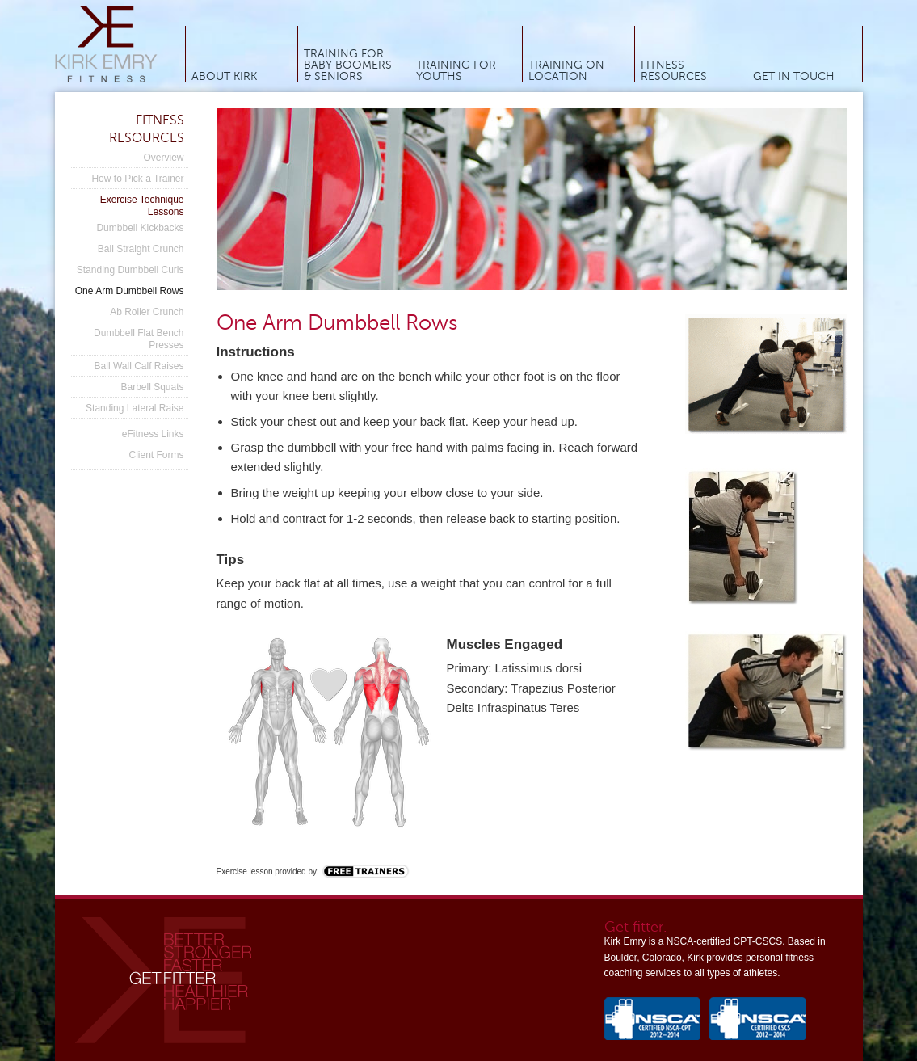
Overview (163, 157)
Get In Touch (794, 76)
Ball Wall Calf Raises (139, 366)
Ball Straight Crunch (141, 249)
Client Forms (155, 455)
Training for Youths (456, 71)
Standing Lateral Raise (134, 408)
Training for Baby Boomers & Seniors (348, 65)
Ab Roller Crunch (146, 312)
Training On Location (566, 71)
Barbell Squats (151, 387)
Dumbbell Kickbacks (139, 228)
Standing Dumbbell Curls (130, 270)
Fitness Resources (674, 71)
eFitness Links (153, 434)
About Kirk (224, 76)
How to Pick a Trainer (137, 178)
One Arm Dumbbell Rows (129, 291)
